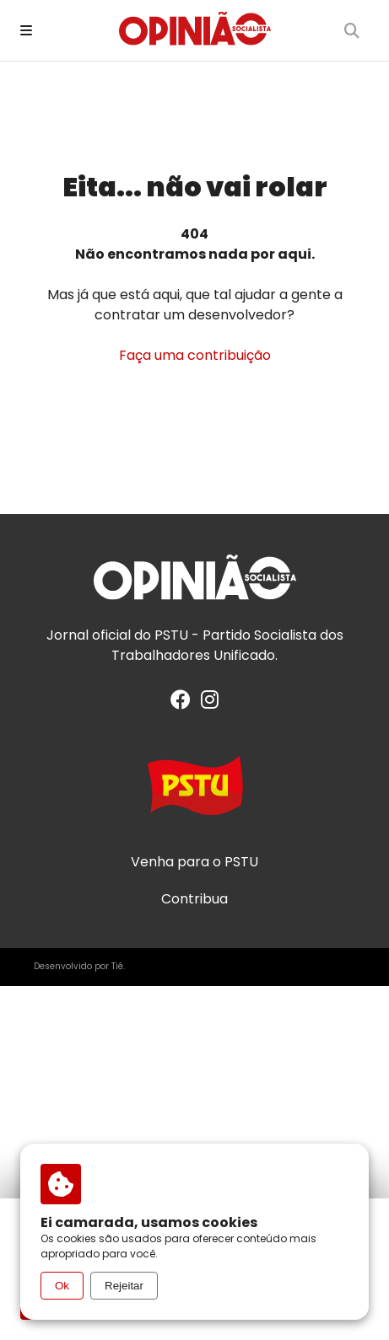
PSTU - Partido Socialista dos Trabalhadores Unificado (227, 645)
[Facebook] (180, 702)
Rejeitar (124, 1285)
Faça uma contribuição (195, 355)
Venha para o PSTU (194, 862)
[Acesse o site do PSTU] (195, 793)
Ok (62, 1285)
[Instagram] (209, 702)
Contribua (194, 899)
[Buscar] (352, 30)
